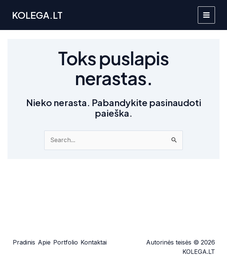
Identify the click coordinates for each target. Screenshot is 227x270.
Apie (44, 242)
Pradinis (24, 242)
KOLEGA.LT (37, 15)
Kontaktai (94, 242)
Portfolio (65, 242)
